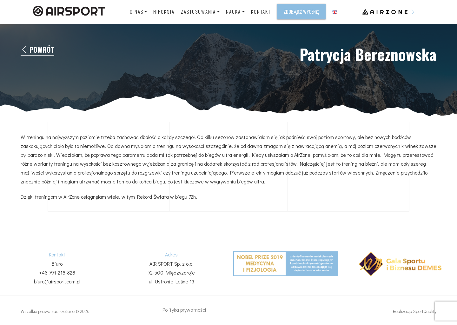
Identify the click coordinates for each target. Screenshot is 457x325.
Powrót (37, 50)
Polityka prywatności (184, 309)
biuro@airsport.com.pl (57, 281)
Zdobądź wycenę (301, 11)
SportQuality (424, 311)
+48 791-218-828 (57, 272)
